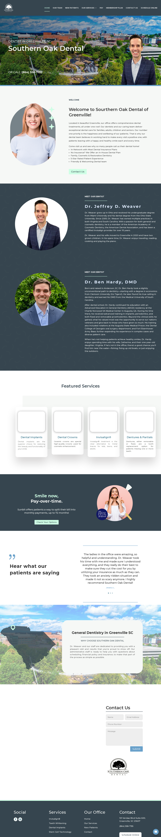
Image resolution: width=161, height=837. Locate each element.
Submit (136, 748)
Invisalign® (103, 437)
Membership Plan (114, 8)
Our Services (88, 8)
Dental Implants (31, 437)
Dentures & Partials (140, 437)
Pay (101, 8)
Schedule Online (149, 8)
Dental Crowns (67, 437)
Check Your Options (46, 522)
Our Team (57, 8)
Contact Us (132, 8)
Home (47, 8)
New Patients (72, 8)
